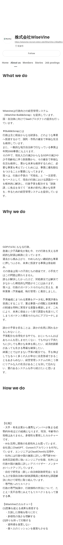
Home (5, 62)
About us (16, 62)
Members (28, 62)
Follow (31, 53)
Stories (39, 62)
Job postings (52, 62)
